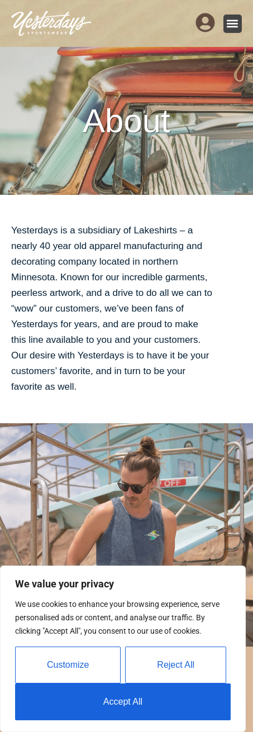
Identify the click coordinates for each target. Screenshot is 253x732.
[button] (232, 24)
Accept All (122, 701)
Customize (68, 664)
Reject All (175, 664)
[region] (123, 649)
